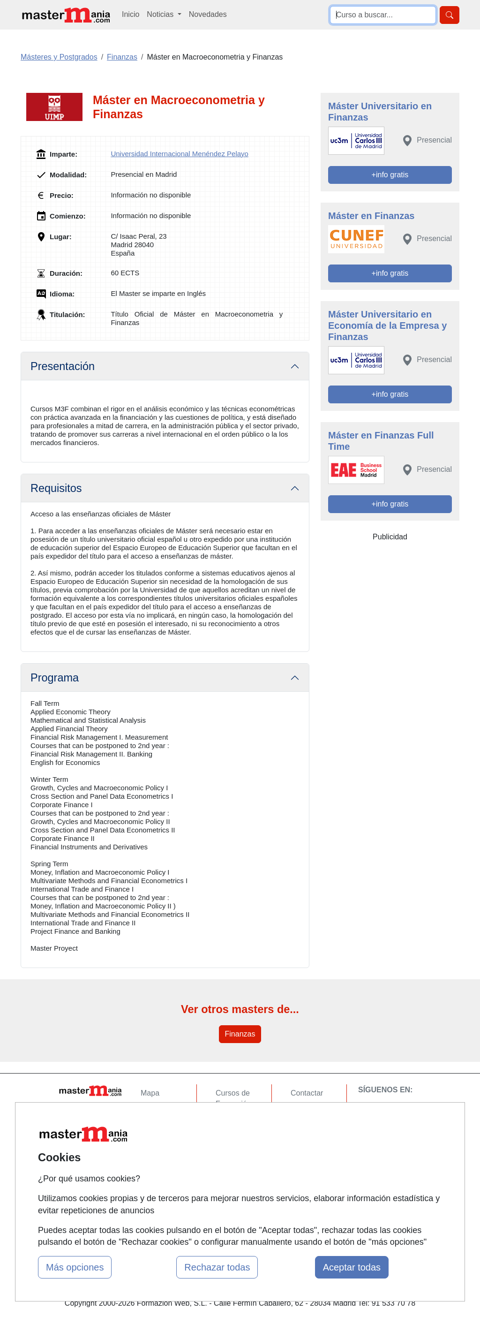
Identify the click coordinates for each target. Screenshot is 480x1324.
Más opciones (75, 1267)
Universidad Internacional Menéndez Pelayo (179, 154)
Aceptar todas (352, 1267)
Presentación (62, 366)
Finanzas (240, 1034)
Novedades (208, 14)
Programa (54, 678)
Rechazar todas (217, 1267)
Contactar (307, 1093)
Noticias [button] (161, 14)
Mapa (150, 1093)
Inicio (130, 14)
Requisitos (56, 488)
